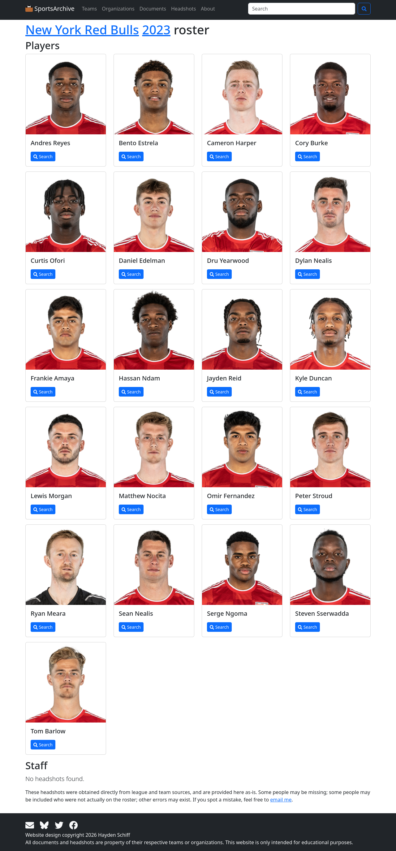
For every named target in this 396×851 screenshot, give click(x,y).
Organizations (118, 8)
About (208, 8)
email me (280, 799)
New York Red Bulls (82, 29)
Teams (89, 8)
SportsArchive (50, 8)
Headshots (183, 8)
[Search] (301, 9)
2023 (156, 29)
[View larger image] (66, 94)
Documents (153, 8)
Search (43, 156)
